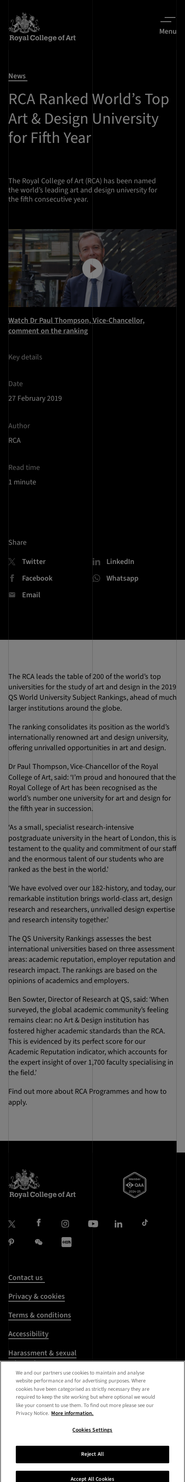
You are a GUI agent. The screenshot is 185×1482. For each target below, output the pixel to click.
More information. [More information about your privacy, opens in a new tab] (72, 1438)
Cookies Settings (92, 1454)
